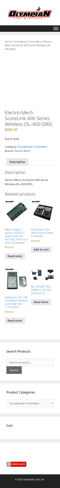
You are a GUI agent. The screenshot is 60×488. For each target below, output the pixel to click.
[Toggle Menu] (55, 28)
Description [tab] (17, 162)
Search (14, 370)
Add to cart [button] (41, 249)
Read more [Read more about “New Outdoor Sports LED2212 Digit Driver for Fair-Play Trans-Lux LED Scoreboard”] (15, 256)
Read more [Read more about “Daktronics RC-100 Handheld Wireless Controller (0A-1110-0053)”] (15, 320)
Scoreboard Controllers (27, 41)
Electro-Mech (22, 151)
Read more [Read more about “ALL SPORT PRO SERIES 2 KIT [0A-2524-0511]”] (41, 302)
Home (8, 41)
